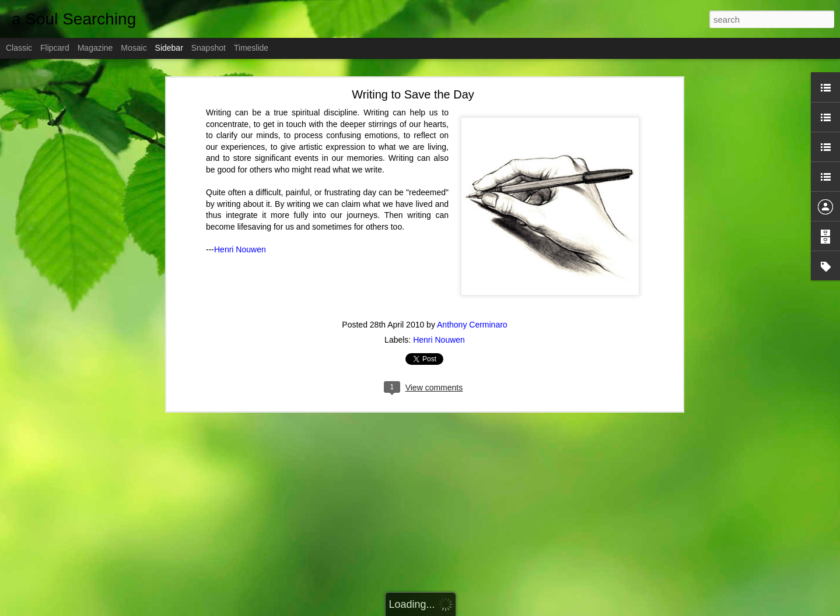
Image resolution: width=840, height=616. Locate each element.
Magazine (95, 47)
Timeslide (251, 47)
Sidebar (169, 47)
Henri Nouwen (240, 233)
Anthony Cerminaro (472, 307)
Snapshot (208, 47)
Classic (19, 47)
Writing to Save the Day (413, 78)
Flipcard (54, 47)
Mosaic (133, 47)
